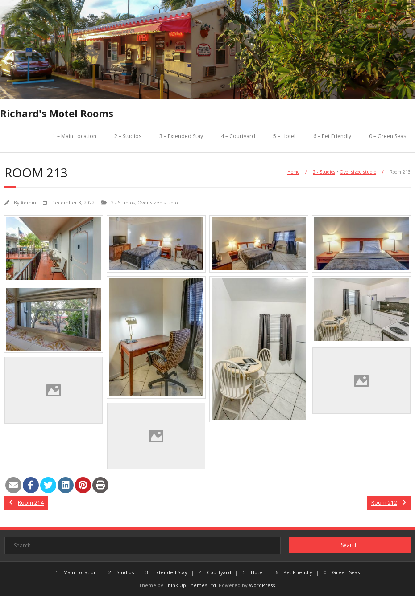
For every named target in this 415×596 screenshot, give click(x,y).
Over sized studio (358, 172)
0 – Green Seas (387, 136)
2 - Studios (324, 172)
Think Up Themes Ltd (190, 585)
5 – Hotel (284, 136)
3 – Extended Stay (181, 136)
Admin (28, 202)
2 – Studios (127, 136)
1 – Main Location (74, 136)
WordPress (262, 585)
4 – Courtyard (238, 136)
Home (293, 172)
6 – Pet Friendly (332, 136)
